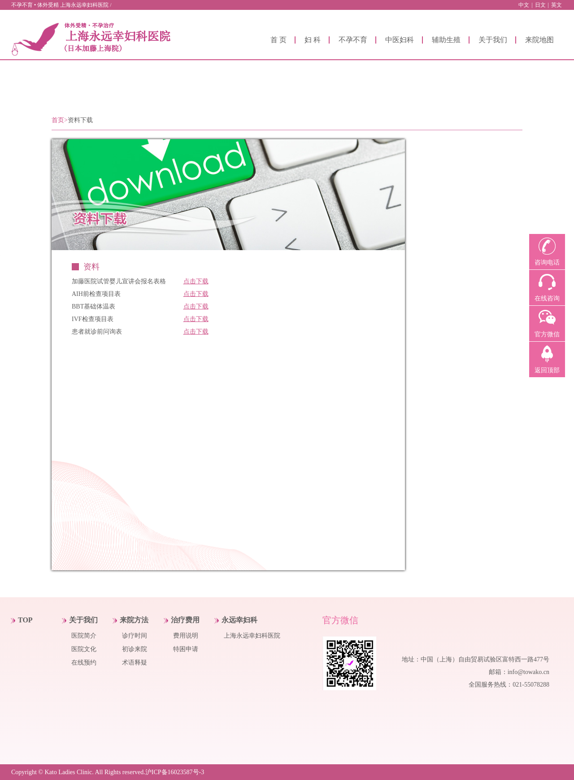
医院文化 (83, 649)
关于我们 (492, 40)
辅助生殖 (446, 40)
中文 (523, 5)
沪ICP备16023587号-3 (174, 772)
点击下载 (196, 281)
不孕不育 (353, 40)
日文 (540, 5)
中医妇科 (399, 40)
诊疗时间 (134, 635)
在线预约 (83, 662)
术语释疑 (134, 662)
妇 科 (312, 40)
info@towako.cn (528, 672)
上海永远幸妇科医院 (252, 635)
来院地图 (539, 40)
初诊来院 (134, 649)
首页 (58, 120)
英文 (556, 5)
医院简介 (83, 635)
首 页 (278, 40)
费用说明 (185, 635)
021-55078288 (531, 684)
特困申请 (185, 649)
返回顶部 (547, 370)
